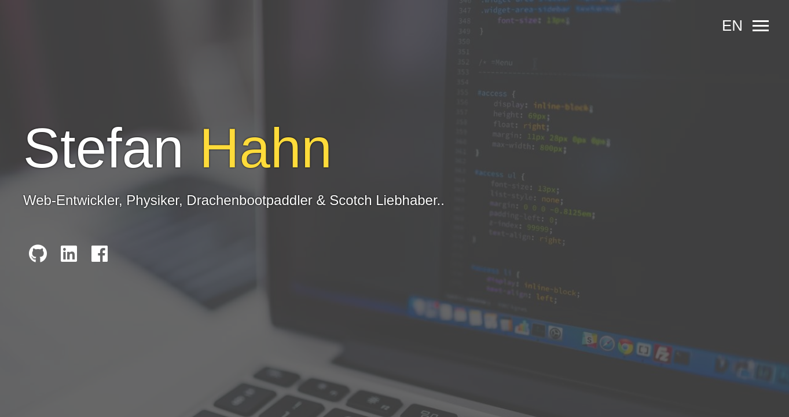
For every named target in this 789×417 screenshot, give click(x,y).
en (732, 25)
